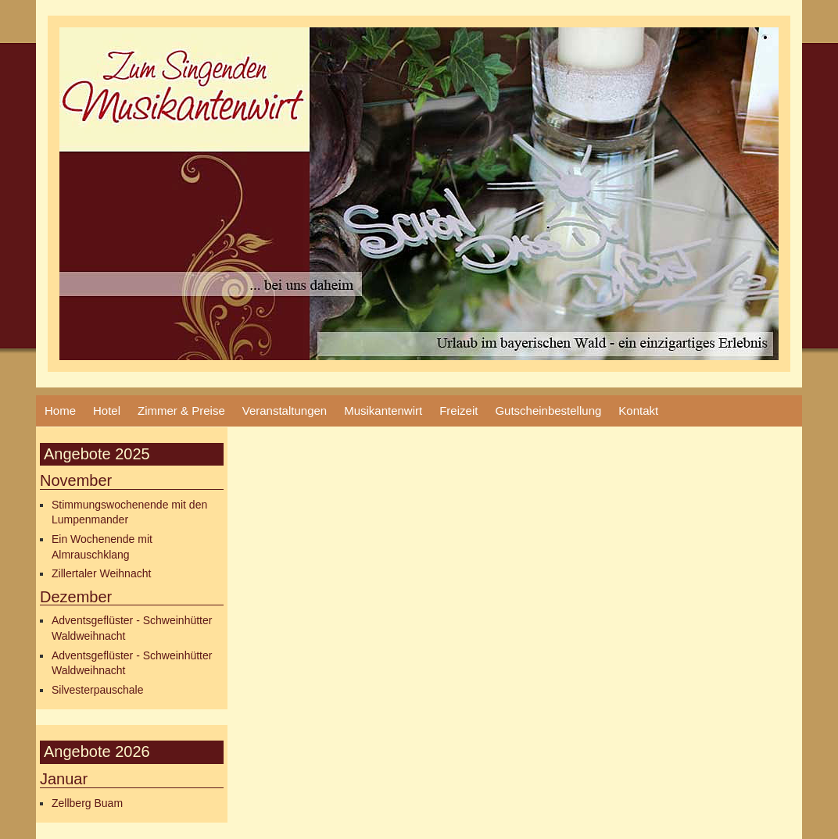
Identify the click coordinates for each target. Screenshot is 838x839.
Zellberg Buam (87, 803)
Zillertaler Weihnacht (101, 573)
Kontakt (638, 410)
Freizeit (458, 410)
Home (60, 410)
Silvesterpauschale (98, 690)
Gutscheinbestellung (548, 410)
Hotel (106, 410)
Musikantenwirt (383, 410)
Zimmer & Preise (181, 410)
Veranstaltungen (284, 410)
